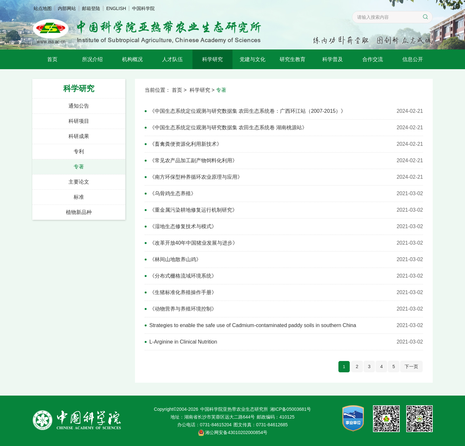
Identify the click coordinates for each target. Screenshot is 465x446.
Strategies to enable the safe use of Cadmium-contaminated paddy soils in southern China (253, 325)
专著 (79, 166)
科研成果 (78, 136)
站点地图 (43, 8)
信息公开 (412, 59)
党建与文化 (252, 59)
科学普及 (332, 59)
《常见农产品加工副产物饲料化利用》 (193, 160)
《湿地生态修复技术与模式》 (183, 226)
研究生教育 (292, 59)
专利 (79, 151)
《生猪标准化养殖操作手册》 (183, 292)
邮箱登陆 (91, 8)
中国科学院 (143, 8)
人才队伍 (172, 59)
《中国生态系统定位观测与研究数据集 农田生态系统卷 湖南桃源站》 (228, 127)
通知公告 (78, 106)
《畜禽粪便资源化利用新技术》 (186, 144)
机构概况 (132, 59)
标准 (79, 197)
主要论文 (78, 182)
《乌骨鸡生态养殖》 (173, 193)
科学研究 (212, 59)
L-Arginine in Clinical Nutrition (183, 342)
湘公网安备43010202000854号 (236, 432)
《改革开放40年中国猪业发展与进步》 (194, 243)
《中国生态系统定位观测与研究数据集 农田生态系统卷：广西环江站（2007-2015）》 (248, 111)
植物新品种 (79, 212)
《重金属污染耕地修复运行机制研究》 (193, 210)
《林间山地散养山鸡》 (175, 259)
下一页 (411, 366)
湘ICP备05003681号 (290, 409)
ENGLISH (116, 8)
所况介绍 (92, 59)
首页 (52, 59)
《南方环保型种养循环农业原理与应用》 (196, 177)
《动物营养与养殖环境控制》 (183, 309)
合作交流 (372, 59)
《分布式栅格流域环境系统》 (183, 276)
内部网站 (67, 8)
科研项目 (78, 121)
